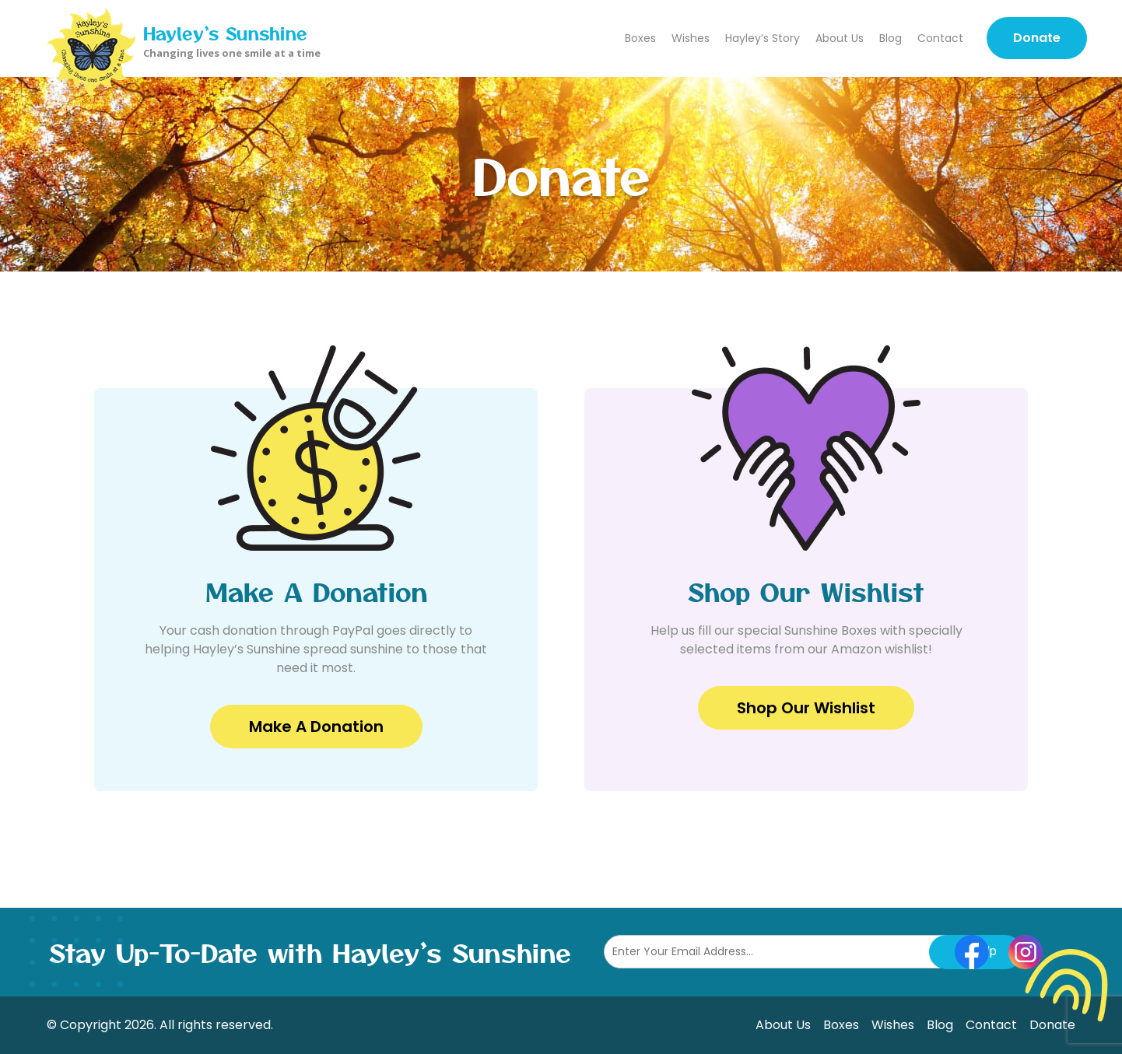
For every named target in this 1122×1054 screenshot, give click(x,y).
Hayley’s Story (762, 38)
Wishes (690, 38)
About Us (839, 38)
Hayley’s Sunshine (225, 32)
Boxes (640, 38)
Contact (940, 38)
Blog (890, 38)
